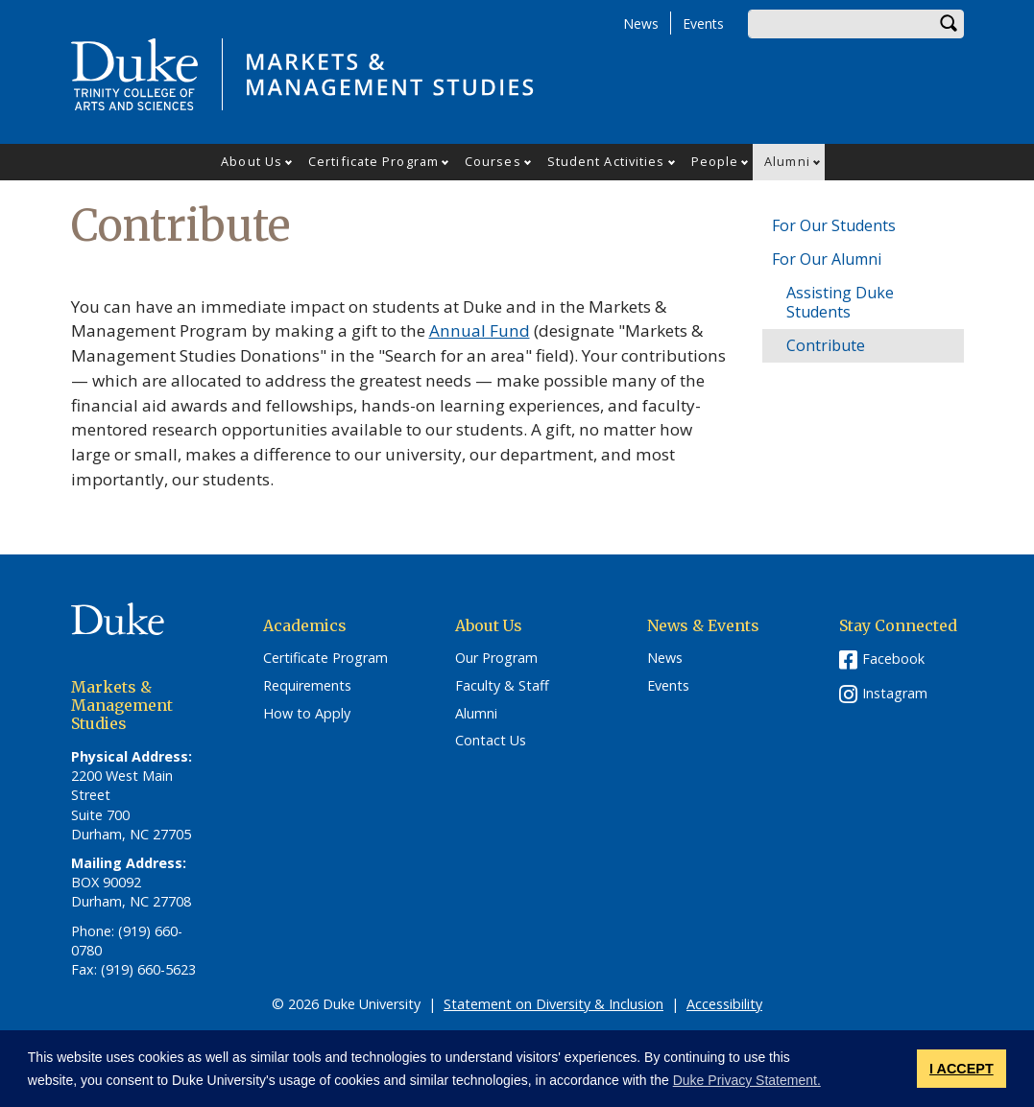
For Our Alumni (826, 259)
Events (703, 23)
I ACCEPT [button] (961, 1068)
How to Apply (306, 713)
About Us (251, 161)
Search (949, 24)
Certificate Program (373, 161)
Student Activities (606, 161)
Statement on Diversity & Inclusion (553, 1004)
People (715, 161)
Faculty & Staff (502, 686)
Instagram (894, 693)
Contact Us (490, 740)
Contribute (825, 345)
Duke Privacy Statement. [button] (747, 1080)
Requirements (307, 686)
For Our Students (834, 225)
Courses (493, 161)
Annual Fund (479, 330)
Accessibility (724, 1004)
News (641, 23)
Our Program (496, 658)
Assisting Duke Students (840, 301)
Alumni (787, 161)
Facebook (893, 658)
